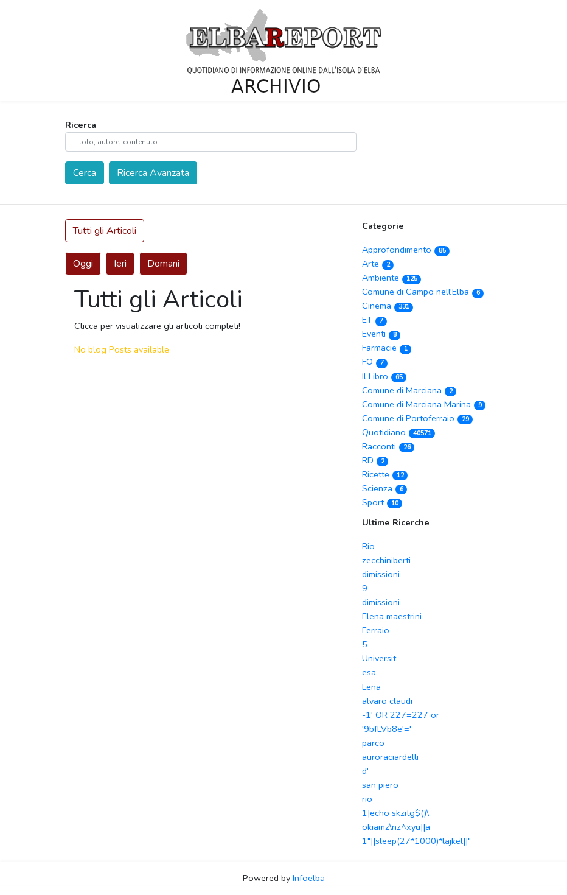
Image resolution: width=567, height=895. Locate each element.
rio (367, 799)
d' (365, 771)
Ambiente (391, 278)
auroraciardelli (390, 757)
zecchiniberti (386, 560)
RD (375, 460)
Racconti (388, 446)
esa (369, 672)
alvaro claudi (387, 701)
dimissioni (381, 574)
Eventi (381, 334)
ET (374, 320)
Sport (382, 502)
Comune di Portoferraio (417, 418)
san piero (380, 785)
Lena (371, 687)
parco (373, 743)
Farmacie (386, 348)
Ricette (385, 474)
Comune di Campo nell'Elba (423, 292)
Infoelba (309, 878)
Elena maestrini (392, 616)
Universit (379, 658)
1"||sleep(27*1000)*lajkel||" (416, 841)
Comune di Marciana (409, 390)
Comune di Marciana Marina (423, 404)
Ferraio (375, 630)
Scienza (384, 488)
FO (375, 362)
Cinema (387, 306)
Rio (368, 546)
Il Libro (384, 376)
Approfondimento (406, 250)
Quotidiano (398, 432)
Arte (378, 264)
